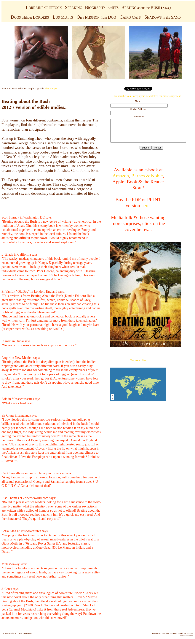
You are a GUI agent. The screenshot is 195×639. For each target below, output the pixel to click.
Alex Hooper (50, 88)
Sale (144, 360)
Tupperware (136, 360)
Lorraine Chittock (185, 636)
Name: (138, 101)
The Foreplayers (25, 633)
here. (146, 205)
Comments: (138, 116)
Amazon (121, 175)
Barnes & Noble (147, 175)
